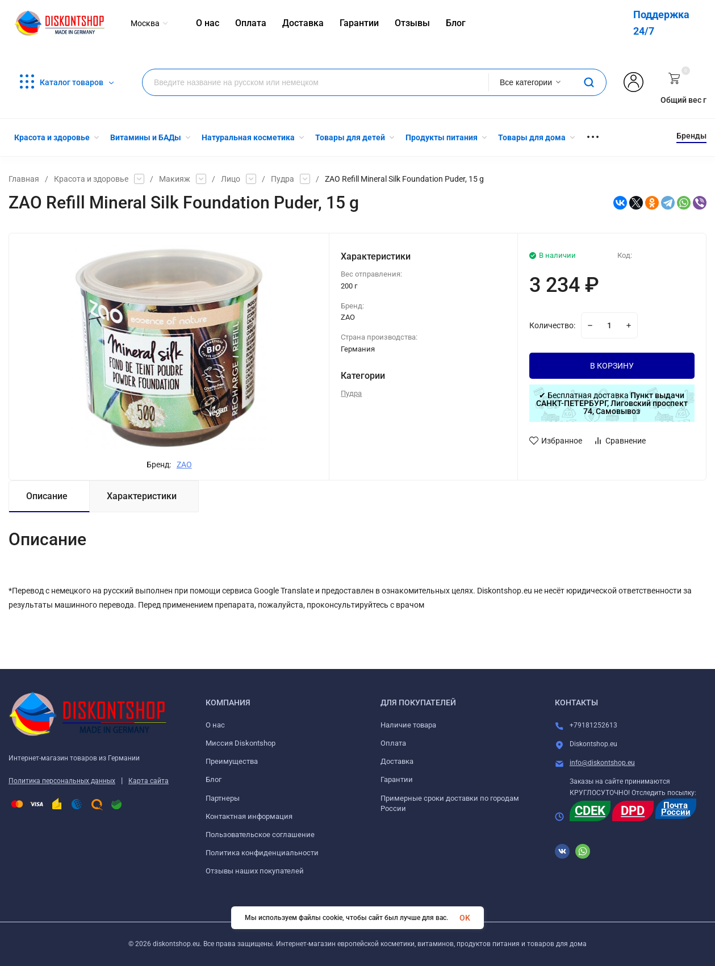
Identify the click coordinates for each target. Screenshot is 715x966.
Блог (213, 779)
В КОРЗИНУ (612, 365)
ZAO (184, 465)
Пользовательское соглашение (260, 834)
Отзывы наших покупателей (255, 871)
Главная (24, 179)
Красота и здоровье (91, 179)
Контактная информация (249, 816)
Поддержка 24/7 (661, 23)
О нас (215, 725)
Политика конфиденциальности (262, 852)
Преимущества (232, 761)
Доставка (397, 761)
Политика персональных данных (62, 781)
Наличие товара (408, 725)
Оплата (393, 743)
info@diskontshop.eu (602, 763)
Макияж (174, 179)
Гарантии (397, 779)
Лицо (230, 179)
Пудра (282, 179)
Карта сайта (148, 781)
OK (464, 917)
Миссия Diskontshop (240, 743)
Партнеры (223, 798)
